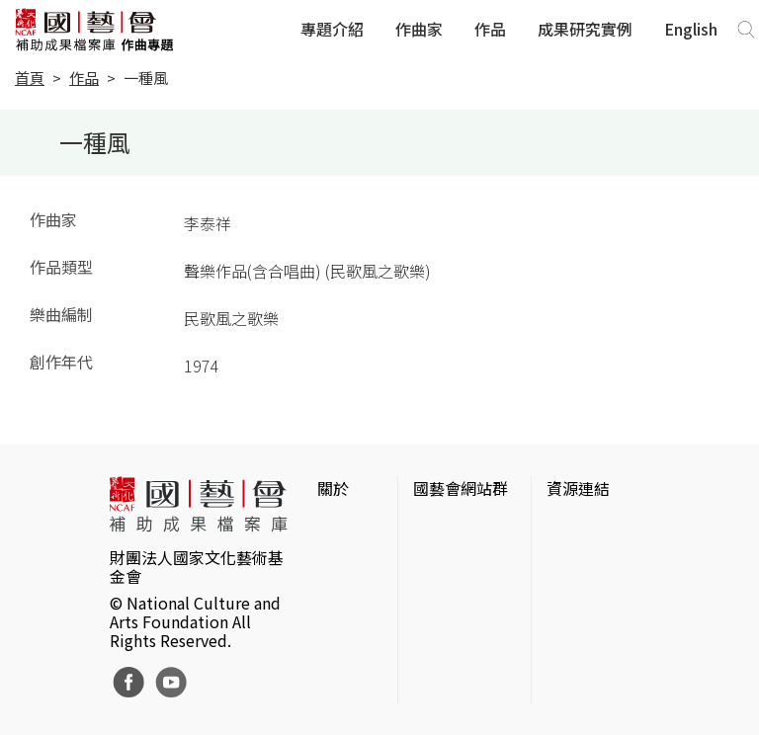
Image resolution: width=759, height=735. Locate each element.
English (690, 29)
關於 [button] (333, 488)
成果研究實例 (585, 29)
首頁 (29, 77)
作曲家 (419, 29)
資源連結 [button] (578, 488)
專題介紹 (332, 29)
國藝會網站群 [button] (460, 488)
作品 (490, 29)
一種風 (146, 77)
